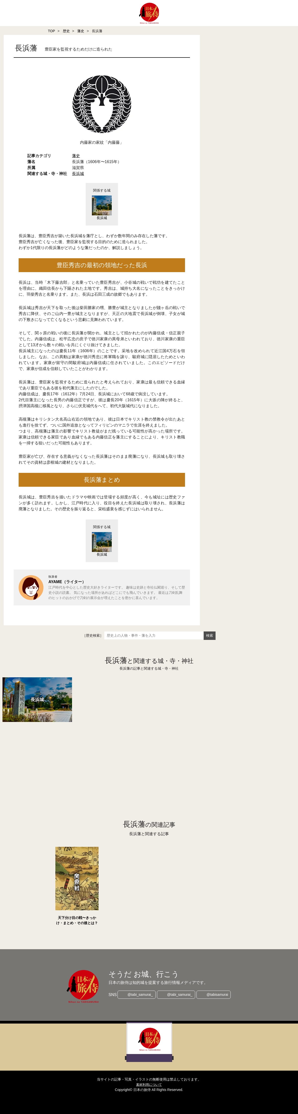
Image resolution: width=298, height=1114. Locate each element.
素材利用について (149, 1084)
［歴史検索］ (92, 635)
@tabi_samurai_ (139, 995)
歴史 (66, 31)
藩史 (80, 31)
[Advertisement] (139, 758)
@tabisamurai (218, 995)
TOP (51, 31)
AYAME (55, 582)
